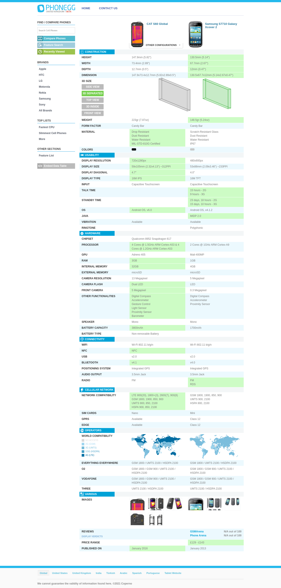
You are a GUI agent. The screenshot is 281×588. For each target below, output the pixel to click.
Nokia (42, 92)
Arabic (123, 573)
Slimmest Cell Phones (52, 133)
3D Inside (92, 106)
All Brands (45, 110)
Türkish (110, 573)
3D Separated (93, 93)
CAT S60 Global (157, 23)
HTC (41, 74)
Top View (92, 100)
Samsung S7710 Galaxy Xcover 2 (221, 25)
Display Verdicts (92, 536)
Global (43, 573)
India (98, 573)
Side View (92, 86)
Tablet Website (172, 573)
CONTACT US (108, 8)
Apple (42, 69)
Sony (42, 104)
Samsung (45, 98)
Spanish (137, 573)
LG (41, 80)
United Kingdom (81, 573)
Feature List (46, 155)
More (42, 139)
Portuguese (153, 573)
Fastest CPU (46, 127)
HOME (86, 8)
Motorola (44, 86)
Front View (92, 113)
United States (59, 573)
